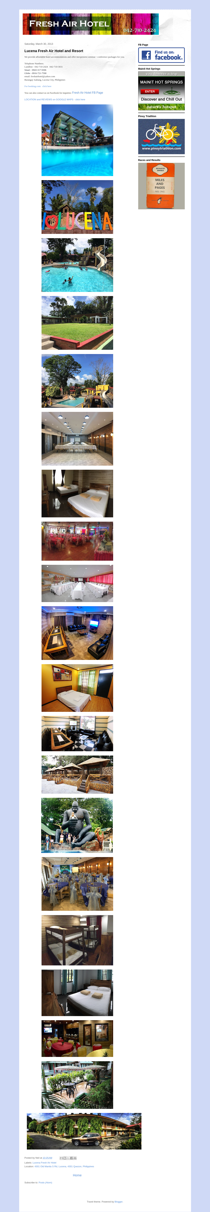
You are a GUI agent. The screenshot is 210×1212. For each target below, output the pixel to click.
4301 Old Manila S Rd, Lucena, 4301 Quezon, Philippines (64, 1166)
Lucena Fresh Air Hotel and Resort (54, 51)
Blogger (118, 1201)
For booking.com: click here (38, 86)
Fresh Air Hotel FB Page (87, 92)
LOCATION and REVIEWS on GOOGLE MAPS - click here (55, 99)
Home (77, 1175)
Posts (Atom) (45, 1182)
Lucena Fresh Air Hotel (44, 1162)
